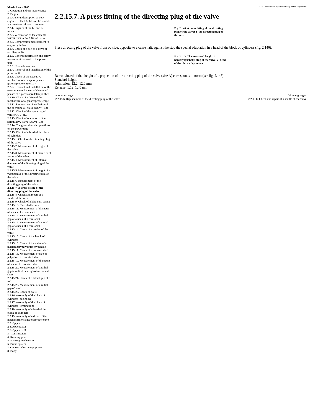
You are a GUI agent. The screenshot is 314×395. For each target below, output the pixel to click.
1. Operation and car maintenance (26, 10)
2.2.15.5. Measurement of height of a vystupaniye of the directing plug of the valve (28, 174)
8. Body (11, 350)
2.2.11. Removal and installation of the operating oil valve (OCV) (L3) (27, 106)
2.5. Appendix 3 (16, 330)
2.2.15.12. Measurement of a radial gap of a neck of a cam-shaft (27, 217)
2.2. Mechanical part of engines (25, 24)
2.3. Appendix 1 (16, 323)
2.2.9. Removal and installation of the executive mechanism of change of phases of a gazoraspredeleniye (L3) (29, 90)
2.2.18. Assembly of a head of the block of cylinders (26, 311)
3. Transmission (16, 333)
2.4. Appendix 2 (16, 326)
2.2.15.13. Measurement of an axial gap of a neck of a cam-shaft (27, 224)
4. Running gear (16, 337)
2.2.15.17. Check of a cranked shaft (27, 250)
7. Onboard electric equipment (25, 347)
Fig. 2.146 (180, 28)
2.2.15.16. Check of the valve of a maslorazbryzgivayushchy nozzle (27, 245)
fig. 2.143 (215, 75)
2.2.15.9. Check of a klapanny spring (28, 201)
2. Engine (12, 14)
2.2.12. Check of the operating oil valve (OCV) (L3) (26, 113)
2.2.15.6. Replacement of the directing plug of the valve (24, 182)
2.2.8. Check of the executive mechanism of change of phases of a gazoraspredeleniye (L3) (28, 80)
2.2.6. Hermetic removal (21, 66)
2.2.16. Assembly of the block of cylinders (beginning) (26, 297)
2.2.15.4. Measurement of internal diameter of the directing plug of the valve (28, 163)
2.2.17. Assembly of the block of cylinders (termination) (26, 304)
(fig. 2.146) (263, 47)
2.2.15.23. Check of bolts (21, 291)
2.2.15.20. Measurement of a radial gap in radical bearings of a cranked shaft (28, 271)
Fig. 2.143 (180, 56)
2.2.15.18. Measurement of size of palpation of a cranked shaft (27, 255)
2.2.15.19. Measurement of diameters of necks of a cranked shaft (29, 262)
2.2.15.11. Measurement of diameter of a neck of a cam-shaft (28, 210)
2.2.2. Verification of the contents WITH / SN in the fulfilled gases (26, 36)
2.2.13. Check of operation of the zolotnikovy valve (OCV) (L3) (26, 120)
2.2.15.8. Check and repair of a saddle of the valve (25, 196)
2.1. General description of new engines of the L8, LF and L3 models (28, 19)
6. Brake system (16, 344)
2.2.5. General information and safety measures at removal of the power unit (29, 59)
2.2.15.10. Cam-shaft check (23, 205)
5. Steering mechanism (20, 340)
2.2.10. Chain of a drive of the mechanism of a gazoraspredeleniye (28, 99)
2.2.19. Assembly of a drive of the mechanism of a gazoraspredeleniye (28, 317)
